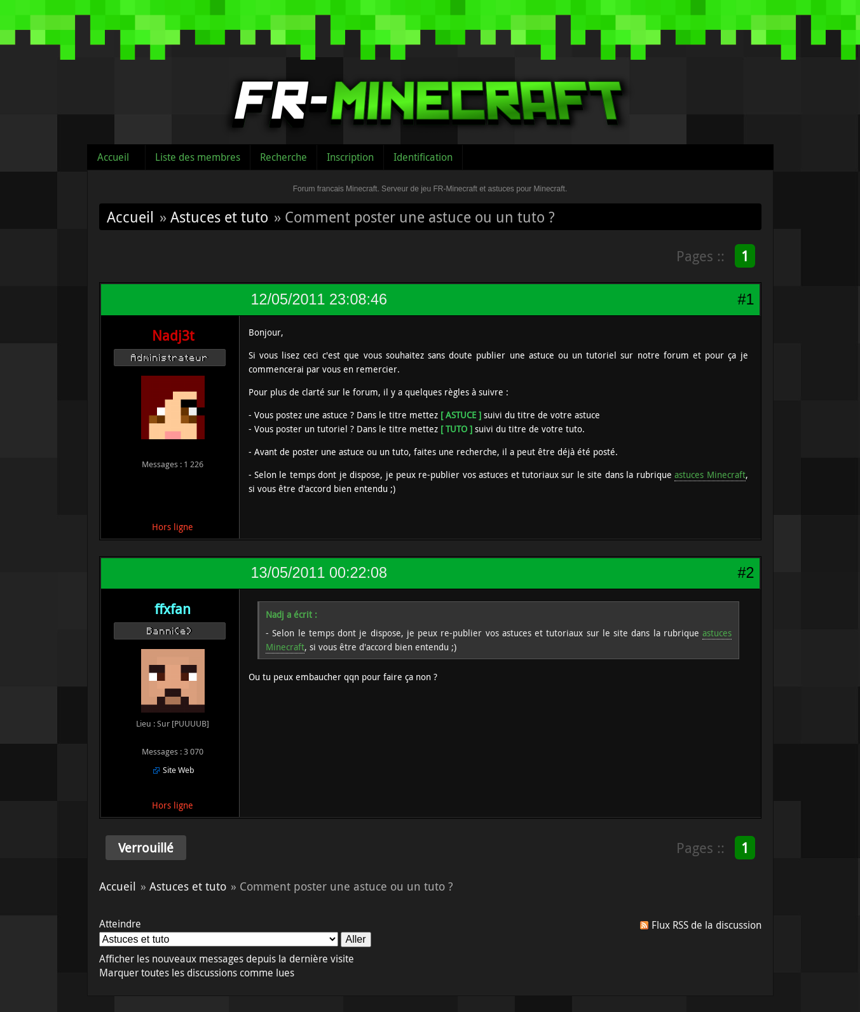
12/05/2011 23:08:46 (319, 299)
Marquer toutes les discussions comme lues (196, 973)
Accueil (113, 157)
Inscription (350, 157)
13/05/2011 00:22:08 (319, 572)
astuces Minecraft (709, 474)
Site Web (179, 770)
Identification (423, 157)
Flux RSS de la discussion (706, 925)
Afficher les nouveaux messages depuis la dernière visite (226, 959)
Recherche (283, 157)
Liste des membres (197, 157)
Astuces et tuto (219, 217)
